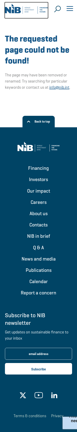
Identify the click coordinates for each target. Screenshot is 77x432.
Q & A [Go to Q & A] (38, 247)
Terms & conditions (30, 415)
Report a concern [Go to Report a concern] (38, 293)
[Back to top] (38, 121)
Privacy (57, 415)
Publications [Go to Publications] (39, 270)
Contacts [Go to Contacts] (38, 225)
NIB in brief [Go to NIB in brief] (38, 236)
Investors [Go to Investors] (38, 179)
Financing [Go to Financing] (38, 168)
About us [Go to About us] (39, 213)
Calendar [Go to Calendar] (38, 281)
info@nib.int (59, 87)
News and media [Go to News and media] (39, 259)
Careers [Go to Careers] (39, 202)
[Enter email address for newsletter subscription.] (38, 354)
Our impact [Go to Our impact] (38, 191)
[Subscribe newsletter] (38, 369)
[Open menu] (70, 9)
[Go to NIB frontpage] (26, 10)
